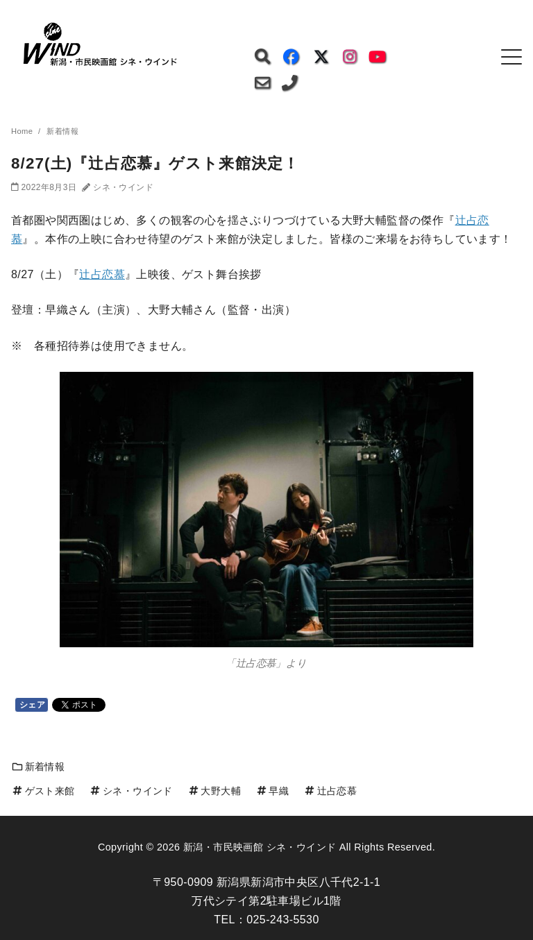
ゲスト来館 (43, 790)
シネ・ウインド (130, 790)
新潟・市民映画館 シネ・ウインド (259, 847)
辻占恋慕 (102, 274)
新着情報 (38, 766)
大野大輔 (214, 790)
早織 (272, 790)
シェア (32, 705)
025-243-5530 (282, 919)
